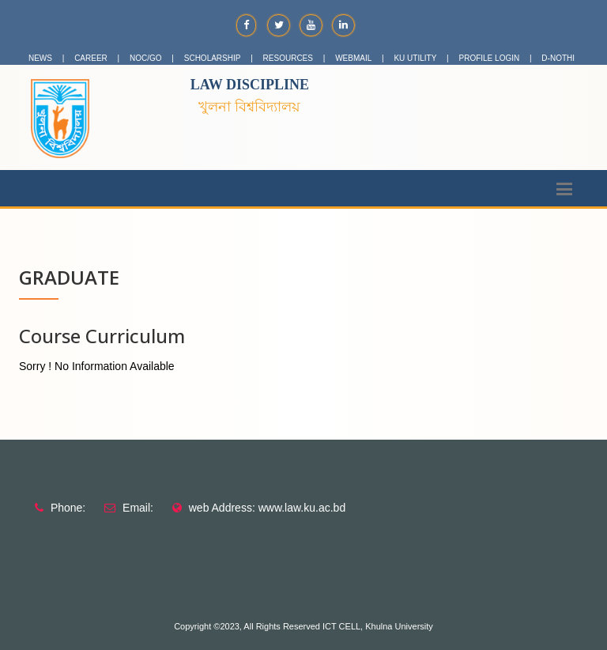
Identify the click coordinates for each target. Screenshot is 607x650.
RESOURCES (288, 58)
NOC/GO (146, 58)
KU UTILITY (415, 58)
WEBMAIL (353, 58)
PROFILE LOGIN (489, 58)
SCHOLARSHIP (212, 58)
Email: (138, 507)
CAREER (90, 58)
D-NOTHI (558, 58)
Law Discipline (249, 85)
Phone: (68, 507)
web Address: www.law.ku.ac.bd (267, 507)
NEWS (40, 58)
